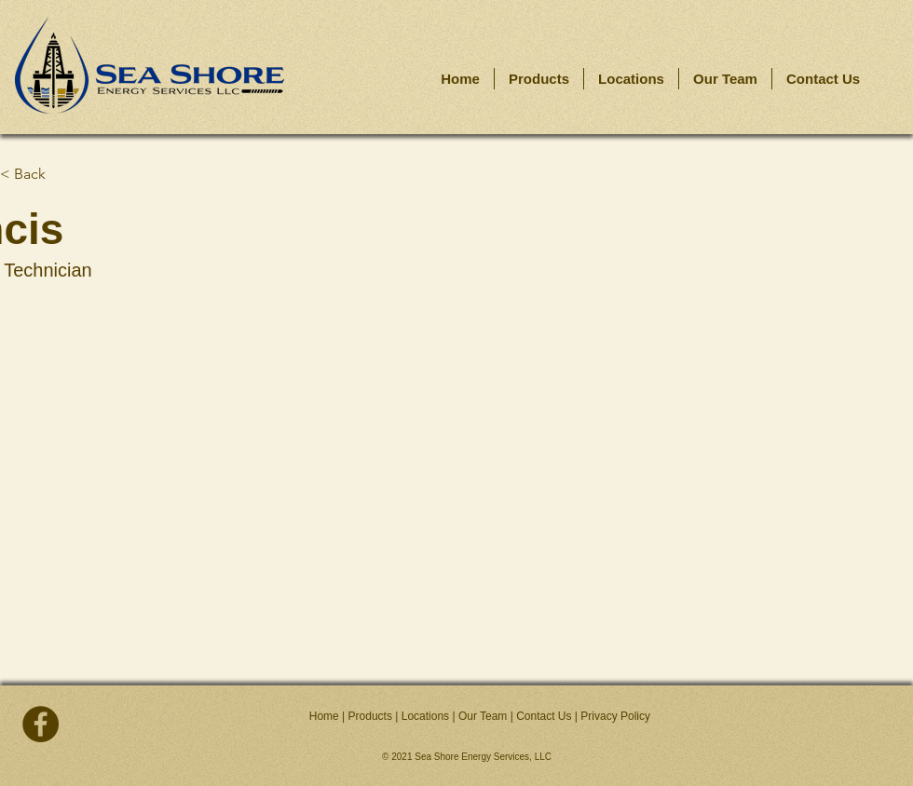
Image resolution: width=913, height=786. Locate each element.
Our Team (482, 716)
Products (370, 716)
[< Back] (61, 174)
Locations (425, 716)
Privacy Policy (615, 716)
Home (324, 716)
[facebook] (40, 724)
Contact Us (543, 716)
